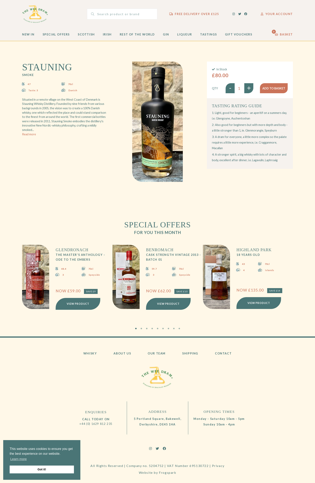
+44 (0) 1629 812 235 (95, 423)
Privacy (218, 466)
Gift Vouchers (238, 34)
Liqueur (184, 34)
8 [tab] (174, 328)
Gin (166, 34)
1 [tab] (136, 328)
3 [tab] (146, 328)
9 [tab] (179, 328)
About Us (122, 353)
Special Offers (56, 34)
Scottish (86, 34)
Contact (223, 353)
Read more (29, 134)
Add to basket (273, 88)
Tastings (208, 34)
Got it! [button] (42, 469)
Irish (107, 34)
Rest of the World (137, 34)
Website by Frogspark (157, 472)
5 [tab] (157, 328)
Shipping (190, 353)
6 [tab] (163, 328)
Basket (284, 33)
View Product (78, 303)
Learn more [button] (18, 459)
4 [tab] (152, 328)
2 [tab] (141, 328)
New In (28, 34)
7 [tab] (168, 328)
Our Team (157, 353)
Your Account (277, 14)
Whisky (90, 353)
